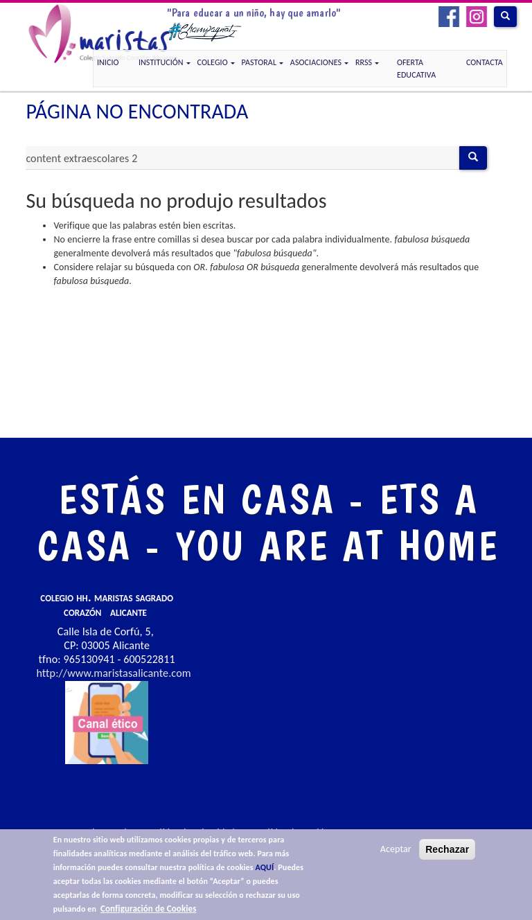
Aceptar (395, 849)
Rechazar (447, 849)
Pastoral (262, 62)
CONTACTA (484, 62)
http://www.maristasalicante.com (113, 673)
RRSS (367, 62)
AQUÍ (264, 867)
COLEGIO (216, 62)
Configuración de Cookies (148, 908)
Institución (164, 62)
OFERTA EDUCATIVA (416, 68)
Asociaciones (319, 62)
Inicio (108, 62)
